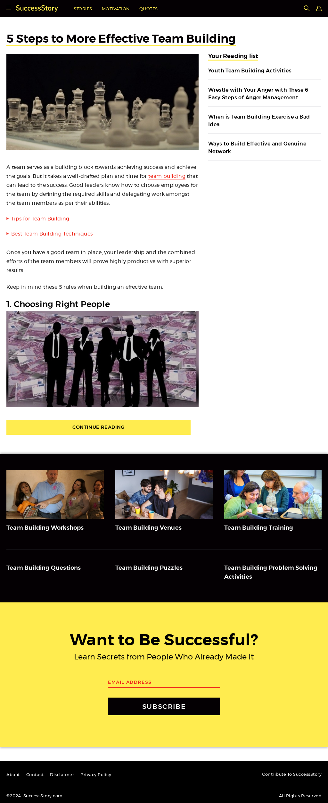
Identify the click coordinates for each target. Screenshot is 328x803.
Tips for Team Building (40, 218)
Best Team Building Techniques (52, 233)
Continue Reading (102, 428)
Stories (83, 9)
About (13, 775)
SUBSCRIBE (164, 707)
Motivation (116, 9)
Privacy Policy (95, 775)
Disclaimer (62, 775)
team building (166, 176)
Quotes (148, 9)
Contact (35, 775)
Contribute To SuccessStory (292, 775)
